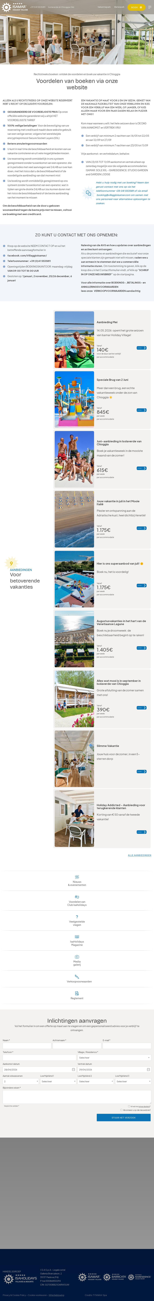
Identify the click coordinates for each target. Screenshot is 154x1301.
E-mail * (106, 1040)
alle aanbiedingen (139, 855)
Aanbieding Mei (107, 322)
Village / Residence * (88, 1052)
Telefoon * (8, 1052)
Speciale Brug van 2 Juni (112, 379)
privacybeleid (144, 1107)
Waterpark (119, 7)
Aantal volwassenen (13, 1075)
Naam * (6, 1040)
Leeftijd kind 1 (47, 1075)
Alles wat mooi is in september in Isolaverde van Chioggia (119, 682)
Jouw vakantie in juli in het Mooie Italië (118, 502)
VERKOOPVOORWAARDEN (110, 290)
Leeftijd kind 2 (85, 1075)
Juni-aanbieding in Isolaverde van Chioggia (119, 442)
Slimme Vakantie (108, 744)
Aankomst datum (11, 1063)
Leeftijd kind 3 (122, 1075)
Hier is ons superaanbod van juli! (120, 563)
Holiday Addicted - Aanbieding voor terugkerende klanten (121, 805)
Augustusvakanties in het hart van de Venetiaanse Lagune (121, 622)
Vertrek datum (85, 1063)
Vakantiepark (104, 7)
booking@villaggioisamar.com (113, 195)
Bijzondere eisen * (12, 1087)
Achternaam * (59, 1040)
